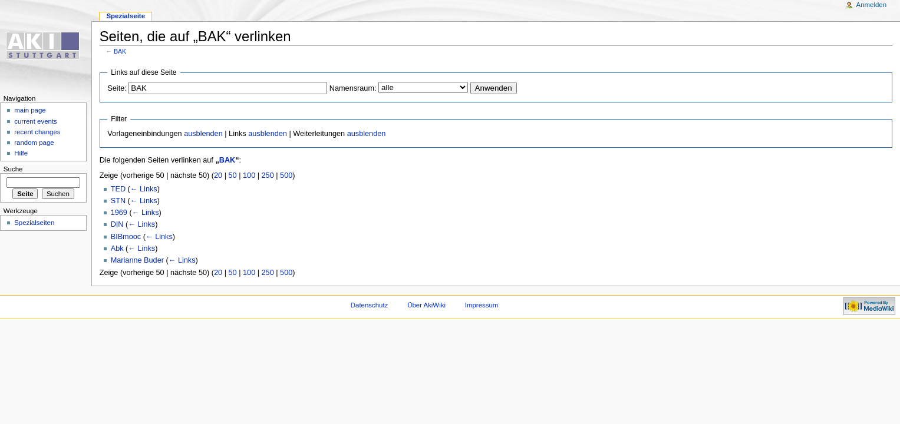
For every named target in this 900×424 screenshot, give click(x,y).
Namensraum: (353, 88)
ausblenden (203, 134)
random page (34, 142)
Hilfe (21, 153)
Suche (13, 169)
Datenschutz (369, 305)
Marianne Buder (137, 260)
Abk (117, 248)
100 (249, 175)
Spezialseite (125, 15)
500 (286, 175)
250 (268, 175)
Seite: (116, 88)
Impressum (482, 305)
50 (233, 175)
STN (118, 201)
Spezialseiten (34, 222)
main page (30, 110)
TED (118, 189)
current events (35, 121)
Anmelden (871, 4)
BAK (120, 51)
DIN (117, 224)
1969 (119, 212)
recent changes (37, 131)
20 (218, 175)
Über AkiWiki (426, 305)
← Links (143, 189)
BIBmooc (126, 237)
